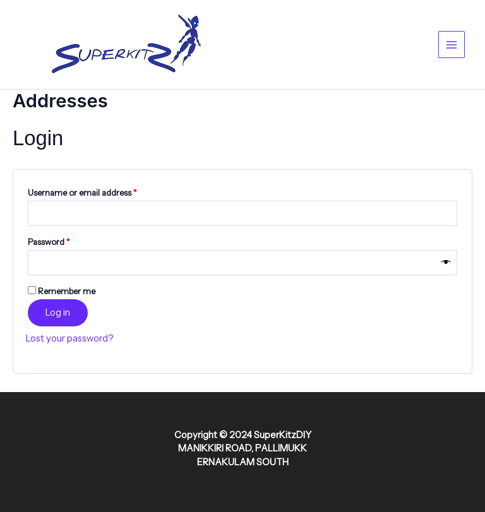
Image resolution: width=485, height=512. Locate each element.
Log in (57, 312)
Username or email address (99, 191)
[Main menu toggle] (451, 44)
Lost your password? (70, 338)
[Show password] (446, 263)
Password (66, 240)
